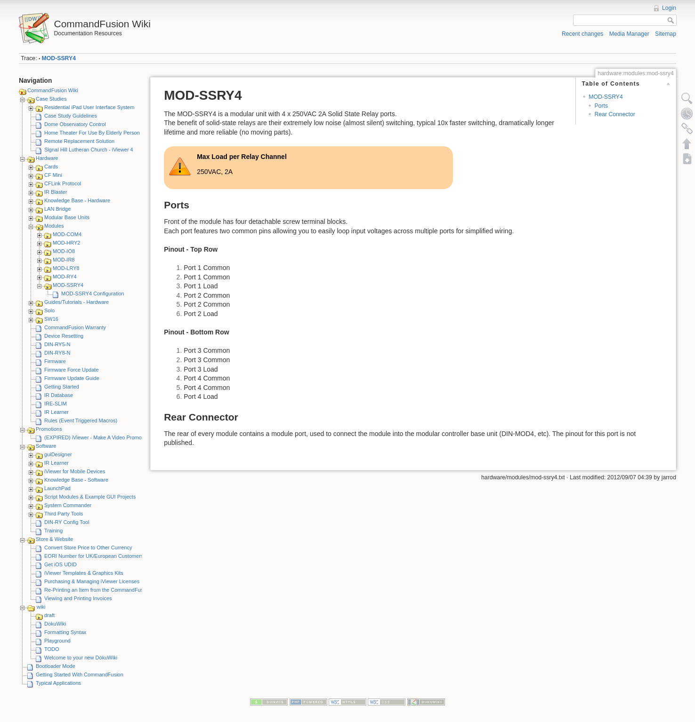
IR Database (58, 395)
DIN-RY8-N (57, 353)
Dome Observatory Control (75, 124)
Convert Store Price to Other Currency (88, 547)
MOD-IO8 (64, 251)
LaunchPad (57, 488)
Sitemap (665, 34)
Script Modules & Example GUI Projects (90, 497)
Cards (51, 166)
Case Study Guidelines (70, 116)
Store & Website (54, 539)
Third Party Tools (63, 513)
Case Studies (51, 99)
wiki (41, 607)
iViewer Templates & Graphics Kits (83, 573)
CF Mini (53, 175)
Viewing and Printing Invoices (78, 598)
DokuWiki (55, 624)
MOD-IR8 (63, 259)
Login (669, 8)
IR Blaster (55, 192)
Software (46, 446)
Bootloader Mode (55, 666)
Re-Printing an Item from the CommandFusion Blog (103, 590)
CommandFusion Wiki (52, 90)
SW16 (51, 319)
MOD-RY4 (65, 276)
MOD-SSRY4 (59, 58)
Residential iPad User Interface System (89, 107)
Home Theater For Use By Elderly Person (92, 132)
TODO (51, 649)
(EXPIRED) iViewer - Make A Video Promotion (97, 437)
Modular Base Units (66, 217)
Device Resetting (63, 336)
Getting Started (61, 386)
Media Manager (629, 34)
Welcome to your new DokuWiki (80, 657)
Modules (54, 226)
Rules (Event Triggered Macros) (80, 420)
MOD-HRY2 (66, 243)
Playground (57, 640)
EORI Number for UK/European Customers (93, 556)
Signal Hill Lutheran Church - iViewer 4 (88, 149)
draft (49, 615)
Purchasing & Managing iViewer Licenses (91, 581)
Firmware (55, 361)
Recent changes (583, 34)
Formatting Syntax (65, 632)
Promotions (49, 429)
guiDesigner (58, 454)
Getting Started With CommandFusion (79, 674)
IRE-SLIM (55, 403)
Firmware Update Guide (71, 378)
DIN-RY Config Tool (66, 522)
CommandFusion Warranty (75, 327)
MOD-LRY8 (66, 268)
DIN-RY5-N (57, 344)
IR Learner (56, 412)
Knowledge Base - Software (76, 480)
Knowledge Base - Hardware (77, 200)
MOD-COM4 (67, 234)
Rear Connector (614, 114)
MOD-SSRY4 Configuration (92, 293)
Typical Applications (58, 683)
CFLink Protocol (62, 183)
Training (53, 530)
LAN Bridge (57, 209)
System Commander (67, 505)
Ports (601, 106)
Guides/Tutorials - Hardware (76, 302)
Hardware (47, 158)
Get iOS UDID (60, 564)
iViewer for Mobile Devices (74, 471)
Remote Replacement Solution (79, 141)
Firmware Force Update (71, 370)
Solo (49, 310)
